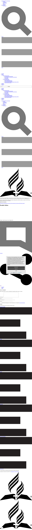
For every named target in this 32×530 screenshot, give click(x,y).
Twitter (2, 287)
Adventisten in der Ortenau (15, 203)
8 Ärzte (2, 84)
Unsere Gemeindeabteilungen (8, 81)
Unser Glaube (6, 92)
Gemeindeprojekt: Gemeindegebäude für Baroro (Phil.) (12, 96)
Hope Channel (23, 203)
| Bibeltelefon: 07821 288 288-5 (15, 472)
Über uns (3, 89)
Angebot (3, 83)
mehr (16, 270)
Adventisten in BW (9, 203)
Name (1, 299)
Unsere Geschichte (7, 94)
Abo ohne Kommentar (22, 303)
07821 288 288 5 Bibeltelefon (8, 80)
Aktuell (2, 74)
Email (2, 288)
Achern (4, 1)
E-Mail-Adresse (2, 300)
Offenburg (4, 4)
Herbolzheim (4, 2)
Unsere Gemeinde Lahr (6, 79)
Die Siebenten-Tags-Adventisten (9, 76)
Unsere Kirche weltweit (6, 75)
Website (1, 302)
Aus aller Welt (6, 78)
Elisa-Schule (4, 105)
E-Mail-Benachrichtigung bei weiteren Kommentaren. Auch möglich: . (12, 303)
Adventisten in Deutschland (3, 203)
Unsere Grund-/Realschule (8, 82)
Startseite (3, 73)
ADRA (20, 203)
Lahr (3, 3)
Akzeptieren (16, 267)
